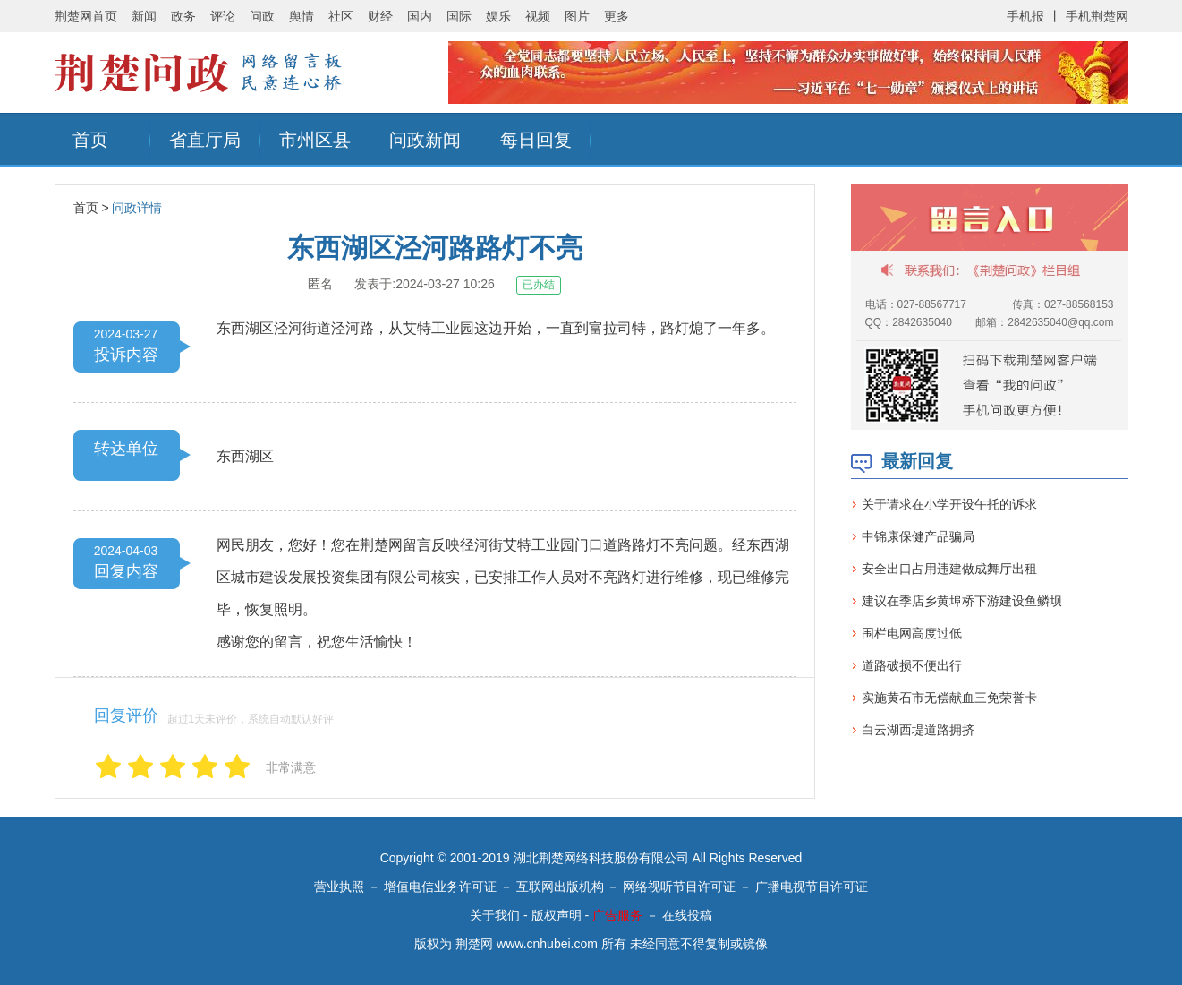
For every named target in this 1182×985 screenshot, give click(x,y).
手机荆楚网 (1097, 16)
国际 (459, 16)
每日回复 (536, 140)
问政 (262, 16)
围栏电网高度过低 (912, 633)
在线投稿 (687, 915)
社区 (340, 16)
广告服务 (617, 915)
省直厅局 (205, 140)
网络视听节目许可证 (679, 886)
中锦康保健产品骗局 (918, 536)
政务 (183, 16)
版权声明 (556, 915)
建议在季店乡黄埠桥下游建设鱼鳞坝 (962, 601)
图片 (577, 16)
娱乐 (498, 16)
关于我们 (495, 915)
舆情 (301, 16)
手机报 (1025, 16)
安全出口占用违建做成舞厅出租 (949, 568)
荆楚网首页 (86, 16)
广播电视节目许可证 (811, 886)
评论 (222, 16)
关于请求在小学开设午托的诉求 (949, 504)
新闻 (144, 16)
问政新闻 (425, 140)
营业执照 (339, 886)
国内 (419, 16)
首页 (90, 140)
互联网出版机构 (560, 886)
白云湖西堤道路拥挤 (918, 730)
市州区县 (315, 140)
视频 (537, 16)
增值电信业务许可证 (440, 886)
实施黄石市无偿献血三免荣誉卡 (949, 697)
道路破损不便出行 (912, 665)
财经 (380, 16)
